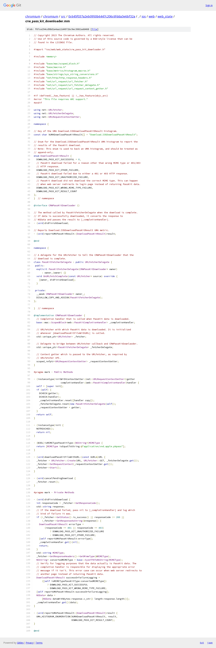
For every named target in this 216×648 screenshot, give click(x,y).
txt (202, 642)
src (63, 16)
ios (144, 16)
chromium (32, 16)
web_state (165, 16)
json (210, 642)
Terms (39, 642)
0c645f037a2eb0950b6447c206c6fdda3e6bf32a (101, 16)
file (94, 29)
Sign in (209, 5)
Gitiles (20, 642)
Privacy (29, 642)
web (152, 16)
